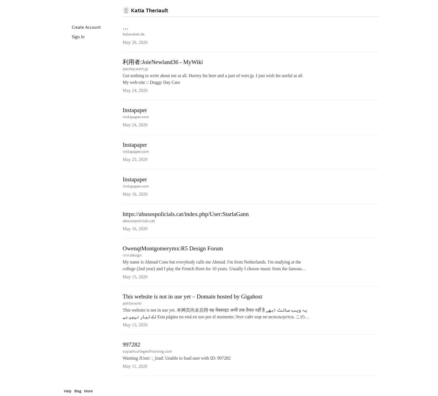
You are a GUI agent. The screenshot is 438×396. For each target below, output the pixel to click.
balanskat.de (133, 34)
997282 (131, 348)
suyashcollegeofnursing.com (147, 354)
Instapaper (80, 10)
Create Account (82, 28)
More (90, 391)
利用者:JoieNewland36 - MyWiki (163, 62)
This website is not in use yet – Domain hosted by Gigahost (192, 299)
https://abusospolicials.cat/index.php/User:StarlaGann (186, 216)
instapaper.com (136, 117)
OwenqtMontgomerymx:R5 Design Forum (173, 251)
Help (68, 391)
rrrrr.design (132, 257)
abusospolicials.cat (139, 222)
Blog (77, 391)
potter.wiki (132, 306)
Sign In (74, 37)
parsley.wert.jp (135, 69)
